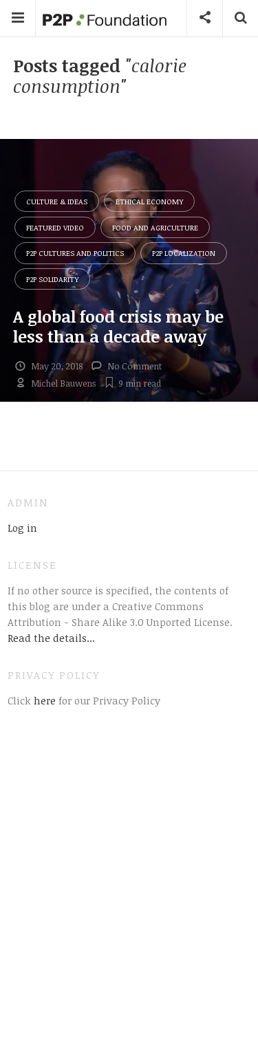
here (43, 700)
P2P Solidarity (52, 279)
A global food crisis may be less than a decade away (118, 326)
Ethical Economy (149, 201)
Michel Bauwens (63, 383)
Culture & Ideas (56, 201)
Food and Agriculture (155, 227)
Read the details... (51, 638)
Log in (22, 528)
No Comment (134, 366)
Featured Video (55, 227)
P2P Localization (183, 253)
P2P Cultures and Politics (75, 253)
